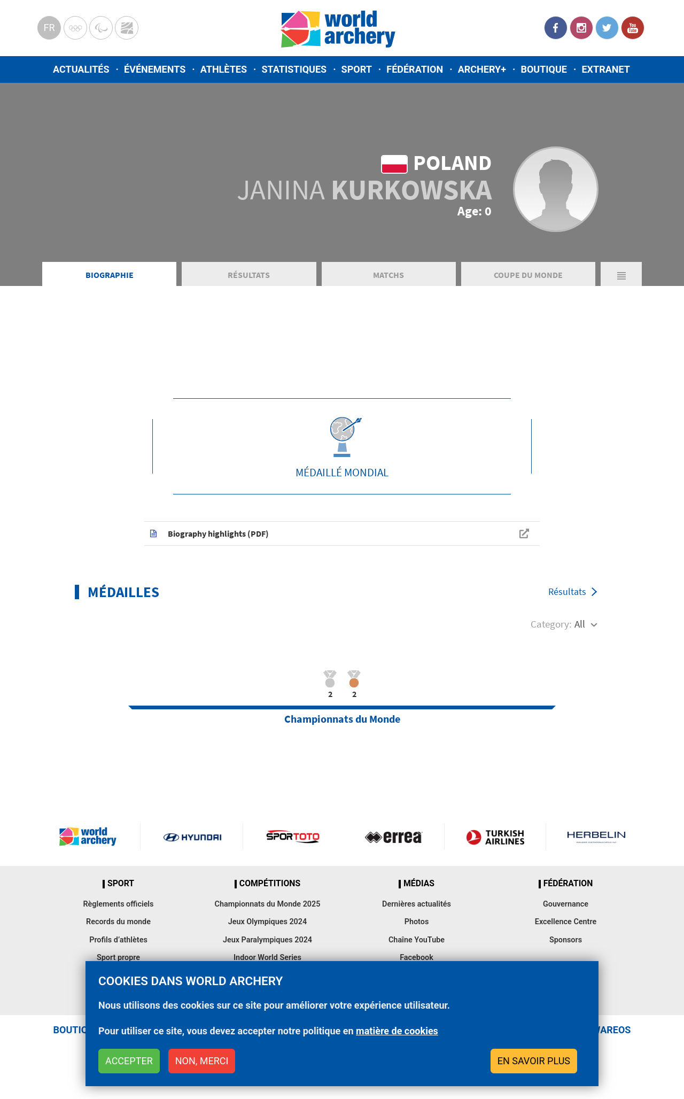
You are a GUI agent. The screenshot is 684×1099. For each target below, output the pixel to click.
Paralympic (101, 28)
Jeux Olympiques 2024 (267, 921)
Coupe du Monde (528, 274)
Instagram (581, 28)
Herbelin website (597, 836)
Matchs (388, 274)
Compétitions (269, 883)
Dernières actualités (416, 904)
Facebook (556, 28)
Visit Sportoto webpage (294, 836)
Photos (417, 921)
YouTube (632, 28)
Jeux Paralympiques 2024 (267, 940)
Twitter (607, 28)
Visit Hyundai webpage (192, 836)
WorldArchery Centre (126, 28)
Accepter (129, 1060)
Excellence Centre (565, 921)
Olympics (75, 28)
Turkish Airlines (495, 836)
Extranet (605, 69)
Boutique (543, 69)
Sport (356, 69)
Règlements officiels (118, 904)
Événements (154, 69)
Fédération (414, 69)
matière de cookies (397, 1030)
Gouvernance (565, 904)
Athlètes (223, 69)
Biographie (110, 274)
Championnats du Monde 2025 (267, 904)
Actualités (81, 69)
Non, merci (202, 1060)
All (579, 623)
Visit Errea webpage (394, 836)
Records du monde (118, 921)
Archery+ (482, 69)
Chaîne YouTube (416, 940)
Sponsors (565, 940)
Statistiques (294, 69)
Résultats (249, 274)
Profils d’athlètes (118, 940)
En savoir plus (534, 1060)
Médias (418, 883)
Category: (551, 623)
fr (49, 27)
